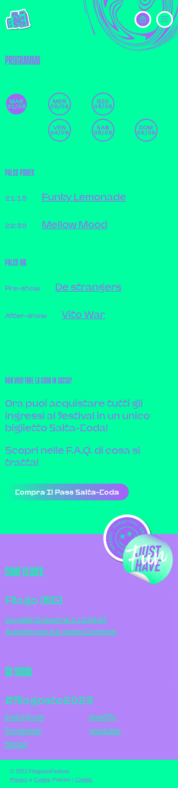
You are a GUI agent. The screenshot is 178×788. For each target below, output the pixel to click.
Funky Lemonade (84, 197)
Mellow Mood (74, 224)
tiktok (16, 744)
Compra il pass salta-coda (67, 492)
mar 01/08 (16, 103)
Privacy (18, 780)
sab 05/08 (103, 130)
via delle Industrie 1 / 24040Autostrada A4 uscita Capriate (60, 625)
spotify (102, 717)
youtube (105, 730)
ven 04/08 (59, 130)
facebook (23, 730)
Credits (83, 780)
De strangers (88, 287)
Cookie (42, 780)
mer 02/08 (59, 103)
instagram (24, 717)
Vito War (83, 314)
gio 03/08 (103, 103)
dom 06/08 (146, 130)
